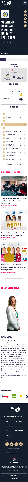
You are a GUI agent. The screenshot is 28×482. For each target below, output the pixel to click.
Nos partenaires (19, 430)
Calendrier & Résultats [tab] (14, 59)
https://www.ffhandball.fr (14, 470)
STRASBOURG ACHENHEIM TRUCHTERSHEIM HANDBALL (10, 145)
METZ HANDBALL (8, 117)
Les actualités (18, 421)
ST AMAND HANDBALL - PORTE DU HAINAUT (11, 124)
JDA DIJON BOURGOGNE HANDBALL (11, 128)
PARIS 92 (7, 138)
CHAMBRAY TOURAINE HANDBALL (11, 121)
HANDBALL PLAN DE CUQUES (10, 135)
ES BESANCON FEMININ (9, 141)
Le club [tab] (3, 59)
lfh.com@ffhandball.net (14, 452)
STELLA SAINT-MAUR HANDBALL (11, 152)
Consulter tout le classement (14, 164)
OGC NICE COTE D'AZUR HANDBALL (11, 131)
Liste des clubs (8, 52)
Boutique (5, 47)
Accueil (2, 52)
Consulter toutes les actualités (14, 280)
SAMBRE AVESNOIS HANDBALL (11, 155)
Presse (6, 430)
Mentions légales (14, 478)
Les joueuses (18, 426)
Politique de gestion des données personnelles (14, 477)
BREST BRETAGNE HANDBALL (10, 114)
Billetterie (7, 43)
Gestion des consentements (14, 475)
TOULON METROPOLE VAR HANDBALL (12, 148)
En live (6, 421)
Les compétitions (9, 426)
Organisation (8, 435)
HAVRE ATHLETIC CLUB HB (10, 159)
